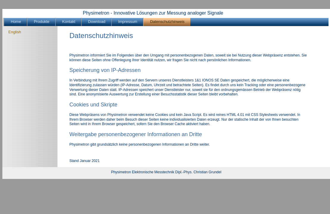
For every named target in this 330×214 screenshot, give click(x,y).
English (14, 32)
